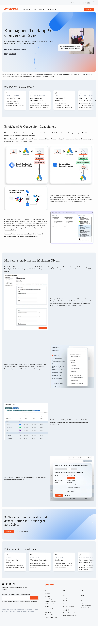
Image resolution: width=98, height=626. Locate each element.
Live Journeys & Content (50, 614)
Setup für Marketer (49, 619)
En (85, 2)
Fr (91, 2)
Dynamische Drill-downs (50, 601)
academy (65, 598)
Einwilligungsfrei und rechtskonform (68, 609)
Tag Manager (48, 596)
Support (66, 2)
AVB (82, 600)
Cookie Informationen (86, 607)
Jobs (82, 593)
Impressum (83, 602)
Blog (64, 595)
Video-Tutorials (66, 593)
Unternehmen (84, 590)
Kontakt (73, 2)
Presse (82, 595)
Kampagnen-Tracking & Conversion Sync (50, 609)
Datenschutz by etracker (68, 606)
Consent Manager (49, 599)
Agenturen (59, 2)
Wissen (41, 9)
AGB (82, 598)
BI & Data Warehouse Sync (51, 617)
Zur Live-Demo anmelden (22, 531)
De (88, 2)
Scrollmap (47, 606)
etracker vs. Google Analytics (69, 612)
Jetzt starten (88, 9)
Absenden (33, 597)
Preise (34, 9)
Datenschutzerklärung (26, 601)
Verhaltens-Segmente (49, 603)
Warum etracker (51, 9)
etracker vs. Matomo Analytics (69, 615)
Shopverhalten (48, 612)
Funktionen (26, 9)
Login (79, 2)
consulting (65, 600)
